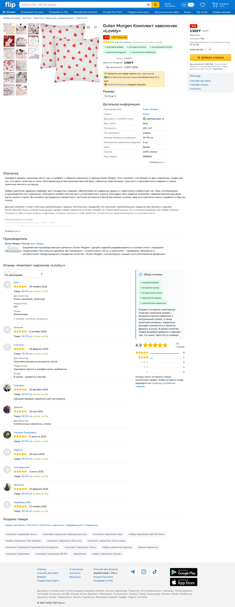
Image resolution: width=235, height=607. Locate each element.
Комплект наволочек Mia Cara (64, 540)
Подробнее (217, 69)
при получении (145, 73)
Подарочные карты (138, 12)
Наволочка (79, 553)
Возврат (41, 576)
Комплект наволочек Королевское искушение (32, 547)
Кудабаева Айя (22, 502)
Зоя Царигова (21, 467)
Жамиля (18, 407)
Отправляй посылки (32, 12)
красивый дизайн (115, 47)
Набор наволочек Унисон (106, 553)
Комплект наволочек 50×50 (51, 553)
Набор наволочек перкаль (117, 547)
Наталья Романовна (25, 432)
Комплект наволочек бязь (107, 534)
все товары (37, 243)
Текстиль (27, 18)
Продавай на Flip (58, 12)
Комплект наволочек (17, 553)
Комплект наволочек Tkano (80, 547)
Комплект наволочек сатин (21, 534)
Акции (187, 12)
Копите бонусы (116, 84)
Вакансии (75, 576)
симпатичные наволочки (143, 52)
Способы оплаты (199, 84)
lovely (146, 114)
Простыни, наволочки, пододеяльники (54, 18)
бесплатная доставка (125, 77)
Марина (18, 449)
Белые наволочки (148, 547)
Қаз (184, 4)
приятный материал (116, 52)
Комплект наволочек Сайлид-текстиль (65, 534)
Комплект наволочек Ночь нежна (106, 540)
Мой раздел (170, 6)
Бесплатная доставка (167, 12)
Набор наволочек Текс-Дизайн (23, 540)
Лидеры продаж (222, 12)
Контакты (195, 88)
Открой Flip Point (112, 12)
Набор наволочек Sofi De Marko (146, 534)
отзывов (125, 42)
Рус (191, 4)
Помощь (41, 569)
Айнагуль (19, 484)
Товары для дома (11, 18)
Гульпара (19, 385)
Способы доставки (200, 80)
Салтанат (19, 344)
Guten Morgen (150, 109)
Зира (16, 282)
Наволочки (81, 18)
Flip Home (201, 12)
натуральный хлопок (162, 47)
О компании (76, 569)
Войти (168, 4)
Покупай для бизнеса (85, 12)
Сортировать (11, 272)
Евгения (18, 327)
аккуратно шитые (137, 47)
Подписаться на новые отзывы (147, 42)
